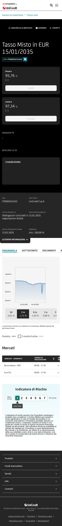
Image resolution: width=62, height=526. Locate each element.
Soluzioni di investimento (12, 15)
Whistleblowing (43, 521)
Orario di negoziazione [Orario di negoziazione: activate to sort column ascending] (40, 359)
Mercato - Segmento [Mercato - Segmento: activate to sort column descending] (13, 359)
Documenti (49, 250)
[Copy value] (25, 59)
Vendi (31, 88)
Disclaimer (31, 516)
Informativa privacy (16, 521)
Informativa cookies (45, 516)
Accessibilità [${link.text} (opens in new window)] (30, 521)
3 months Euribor (13, 162)
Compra (31, 118)
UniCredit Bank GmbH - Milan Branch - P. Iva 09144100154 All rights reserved (34, 509)
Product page (32, 15)
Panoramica (9, 250)
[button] (11, 313)
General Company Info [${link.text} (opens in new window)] (16, 516)
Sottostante (30, 250)
